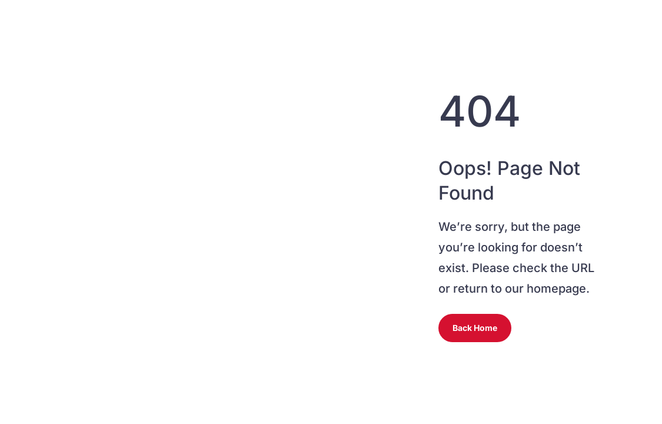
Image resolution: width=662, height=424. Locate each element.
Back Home (475, 328)
